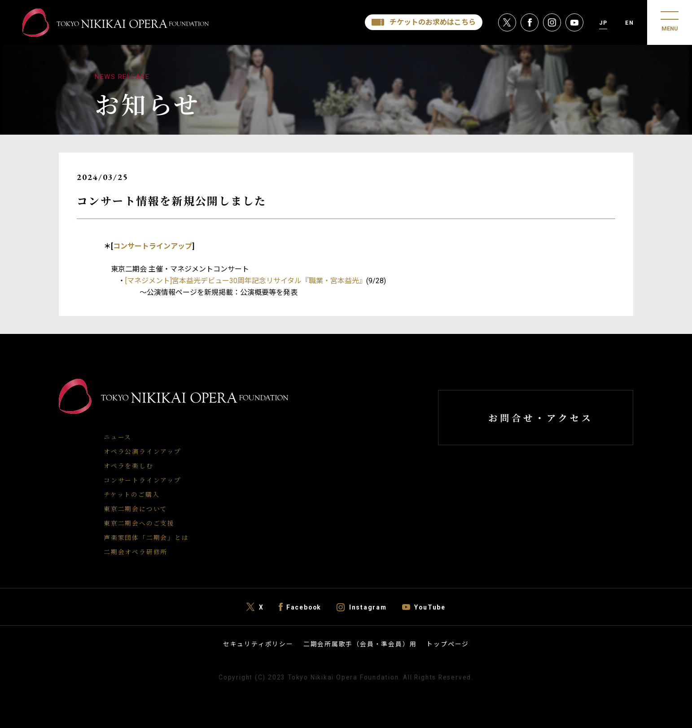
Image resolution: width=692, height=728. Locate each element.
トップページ (447, 644)
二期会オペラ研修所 (135, 551)
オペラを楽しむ (128, 465)
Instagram (368, 606)
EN (629, 22)
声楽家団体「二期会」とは (146, 537)
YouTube (430, 606)
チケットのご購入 (131, 494)
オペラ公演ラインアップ (142, 451)
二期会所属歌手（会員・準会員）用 (360, 644)
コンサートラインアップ (152, 246)
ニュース (117, 436)
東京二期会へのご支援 (139, 522)
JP (603, 22)
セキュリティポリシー (258, 644)
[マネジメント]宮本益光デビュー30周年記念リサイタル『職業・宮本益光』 (245, 280)
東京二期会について (135, 508)
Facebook (303, 606)
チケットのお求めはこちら (433, 22)
